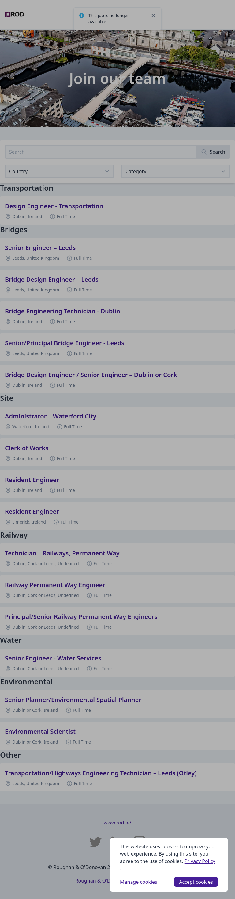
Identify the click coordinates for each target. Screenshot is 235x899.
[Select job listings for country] (59, 171)
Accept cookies (196, 882)
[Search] (213, 152)
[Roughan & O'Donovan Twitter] (95, 842)
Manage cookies (138, 882)
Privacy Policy (200, 861)
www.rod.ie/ (118, 822)
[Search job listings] (100, 152)
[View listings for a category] (175, 171)
